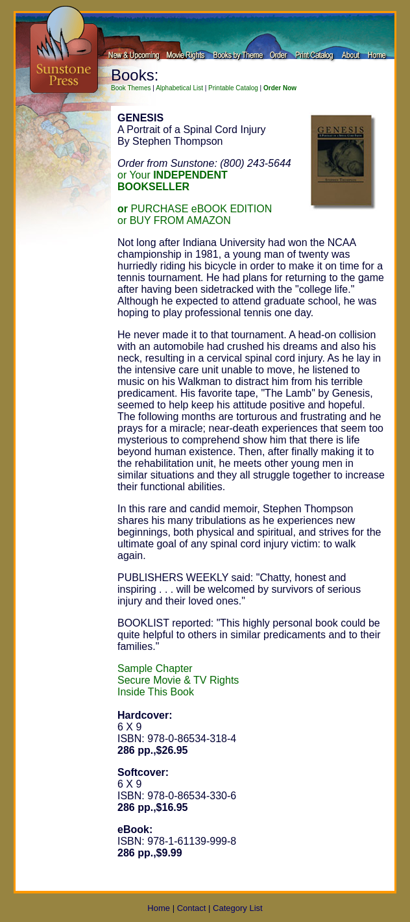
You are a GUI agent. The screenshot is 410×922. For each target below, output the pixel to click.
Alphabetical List (179, 88)
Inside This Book (155, 691)
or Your (172, 180)
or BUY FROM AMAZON (174, 220)
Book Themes (131, 88)
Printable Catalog (233, 88)
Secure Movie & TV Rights (178, 680)
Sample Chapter (155, 668)
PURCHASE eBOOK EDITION (194, 208)
